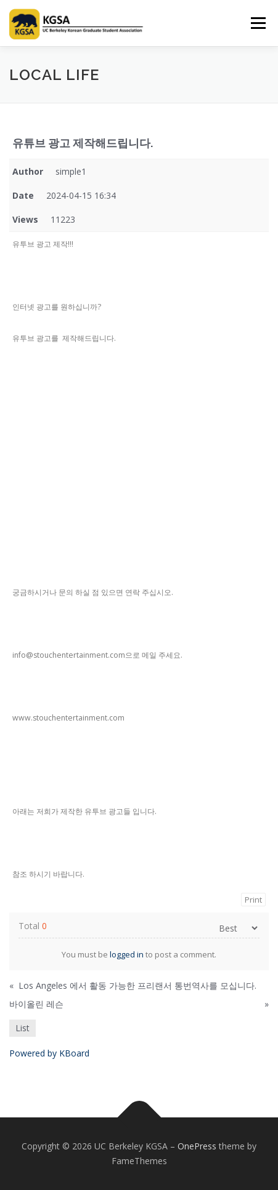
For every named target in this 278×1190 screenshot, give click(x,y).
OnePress (197, 1146)
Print (253, 899)
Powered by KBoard (49, 1053)
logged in (127, 954)
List (22, 1028)
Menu (257, 23)
